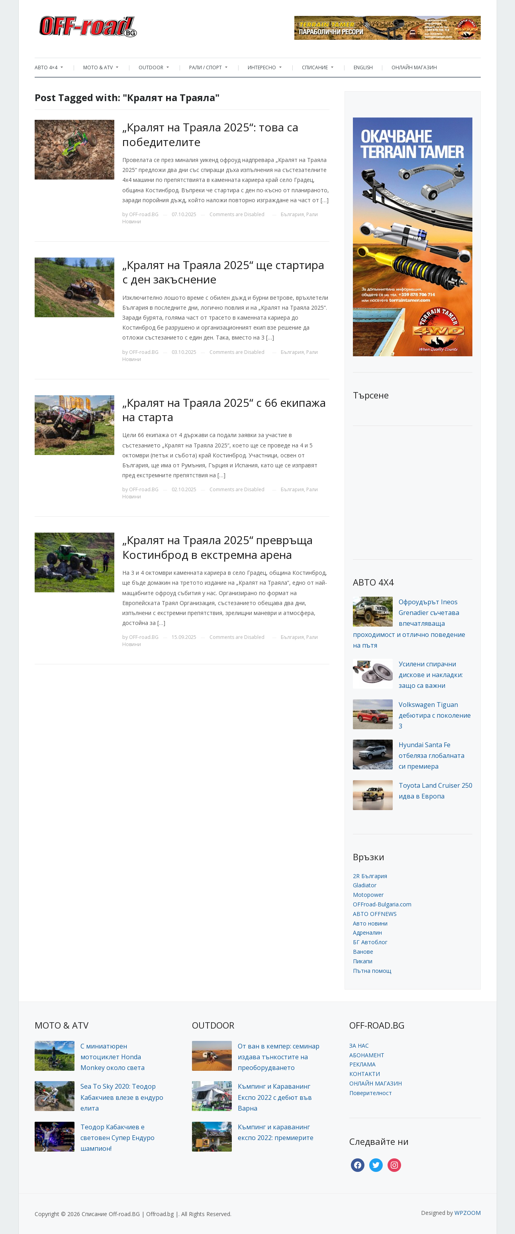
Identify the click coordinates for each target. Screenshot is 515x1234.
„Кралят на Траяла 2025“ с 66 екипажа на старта (224, 409)
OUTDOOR (150, 69)
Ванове (363, 951)
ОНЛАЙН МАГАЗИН (414, 67)
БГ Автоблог (370, 942)
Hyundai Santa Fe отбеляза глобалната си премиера (431, 755)
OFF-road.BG (144, 214)
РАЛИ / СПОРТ (204, 69)
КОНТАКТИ (364, 1074)
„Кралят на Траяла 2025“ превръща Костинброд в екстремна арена (217, 547)
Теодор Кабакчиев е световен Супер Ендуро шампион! (117, 1138)
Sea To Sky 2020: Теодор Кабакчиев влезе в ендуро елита (121, 1097)
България (292, 214)
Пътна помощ (372, 970)
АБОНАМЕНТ (366, 1055)
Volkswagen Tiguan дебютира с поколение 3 (435, 715)
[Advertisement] (412, 491)
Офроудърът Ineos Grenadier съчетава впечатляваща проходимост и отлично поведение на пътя (409, 623)
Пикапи (362, 961)
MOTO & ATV (96, 69)
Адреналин (367, 932)
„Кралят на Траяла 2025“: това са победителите (210, 134)
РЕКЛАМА (362, 1064)
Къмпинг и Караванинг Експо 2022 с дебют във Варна (275, 1097)
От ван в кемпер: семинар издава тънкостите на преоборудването (278, 1057)
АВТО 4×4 (49, 69)
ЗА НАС (359, 1045)
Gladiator (364, 885)
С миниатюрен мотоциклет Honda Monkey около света (112, 1057)
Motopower (368, 894)
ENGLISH (363, 67)
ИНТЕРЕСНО (261, 69)
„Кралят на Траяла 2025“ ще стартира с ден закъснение (223, 272)
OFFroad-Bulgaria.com (382, 904)
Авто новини (370, 923)
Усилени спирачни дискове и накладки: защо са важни (431, 675)
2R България (370, 876)
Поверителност (370, 1093)
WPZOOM (467, 1212)
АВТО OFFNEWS (375, 914)
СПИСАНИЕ (313, 69)
